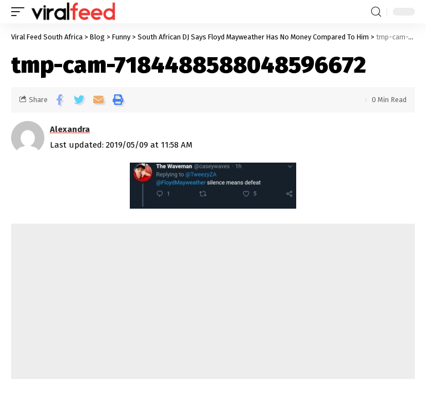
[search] (376, 12)
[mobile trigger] (20, 11)
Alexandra (70, 129)
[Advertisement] (213, 301)
